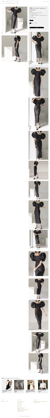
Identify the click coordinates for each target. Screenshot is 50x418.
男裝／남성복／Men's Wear (20, 411)
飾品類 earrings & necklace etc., (21, 410)
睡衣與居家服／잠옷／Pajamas (21, 408)
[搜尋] (17, 1)
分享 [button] (30, 29)
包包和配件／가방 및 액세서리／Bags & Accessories (23, 409)
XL (36, 23)
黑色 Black (31, 20)
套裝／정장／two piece (20, 402)
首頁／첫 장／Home (4, 3)
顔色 (30, 19)
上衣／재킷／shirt (19, 403)
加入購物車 (36, 27)
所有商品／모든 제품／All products (11, 3)
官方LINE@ (17, 3)
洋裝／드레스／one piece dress (21, 401)
